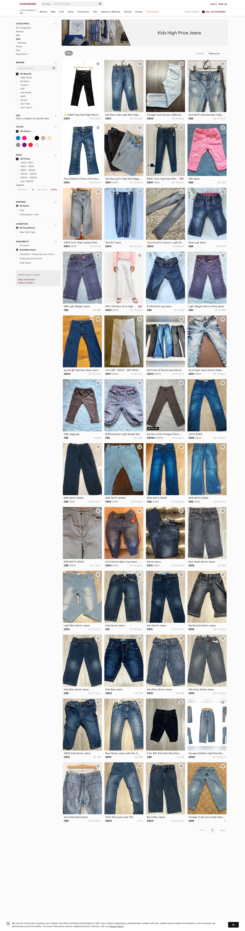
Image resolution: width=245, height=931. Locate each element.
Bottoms (22, 42)
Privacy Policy (116, 926)
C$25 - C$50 (25, 166)
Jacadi (21, 100)
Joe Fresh (23, 103)
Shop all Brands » (27, 279)
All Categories (23, 27)
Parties (138, 11)
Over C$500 (24, 181)
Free (20, 210)
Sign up (223, 3)
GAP (20, 88)
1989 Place (24, 77)
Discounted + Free (27, 214)
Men (53, 11)
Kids (61, 11)
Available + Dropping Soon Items (35, 254)
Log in (213, 3)
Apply (54, 189)
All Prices (23, 158)
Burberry (22, 81)
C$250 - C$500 (26, 177)
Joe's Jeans (24, 107)
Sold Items (23, 262)
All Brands (23, 73)
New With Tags (25, 232)
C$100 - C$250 (26, 173)
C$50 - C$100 (25, 170)
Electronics (83, 11)
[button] (47, 3)
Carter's (22, 85)
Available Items (26, 249)
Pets (95, 11)
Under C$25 (24, 162)
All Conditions (25, 227)
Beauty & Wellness (111, 11)
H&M (20, 96)
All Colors (23, 131)
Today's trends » (26, 282)
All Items (22, 205)
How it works (192, 12)
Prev (202, 830)
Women (43, 11)
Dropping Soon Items (29, 258)
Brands (128, 11)
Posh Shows (152, 11)
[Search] (75, 3)
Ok (233, 924)
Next (222, 830)
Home (71, 11)
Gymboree (23, 92)
